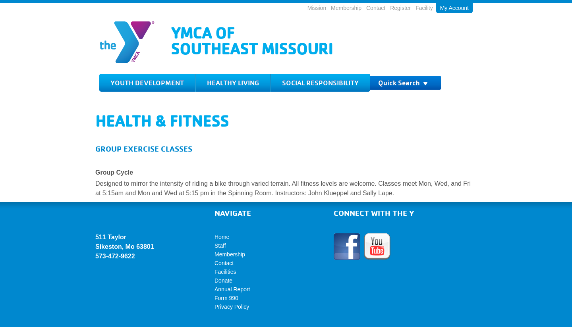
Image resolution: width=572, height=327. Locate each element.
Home (221, 237)
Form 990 (226, 298)
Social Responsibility (320, 83)
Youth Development (147, 83)
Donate (223, 280)
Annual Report (232, 289)
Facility (424, 8)
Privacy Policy (231, 307)
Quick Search (403, 83)
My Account (454, 8)
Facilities (225, 272)
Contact (375, 8)
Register (400, 8)
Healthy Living (233, 83)
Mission (316, 8)
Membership (346, 8)
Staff (220, 245)
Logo (127, 42)
